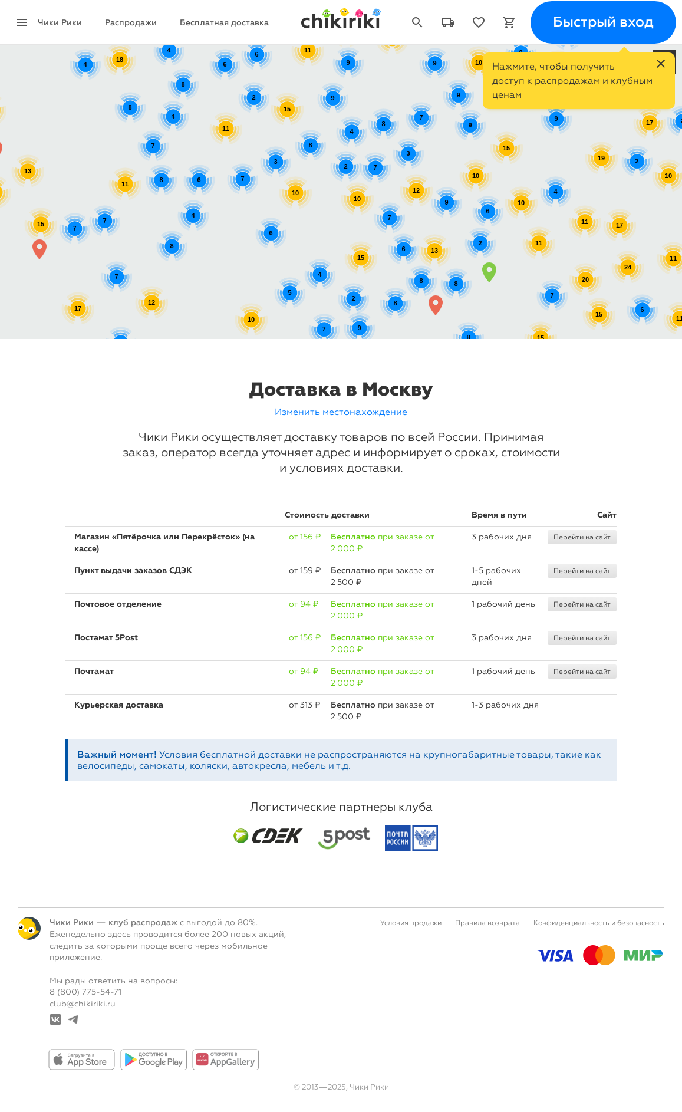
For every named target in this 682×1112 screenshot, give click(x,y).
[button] (489, 272)
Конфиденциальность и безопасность (598, 923)
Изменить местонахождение (341, 411)
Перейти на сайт (582, 537)
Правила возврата (487, 923)
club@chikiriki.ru (83, 1004)
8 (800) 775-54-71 (85, 992)
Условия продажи (411, 923)
